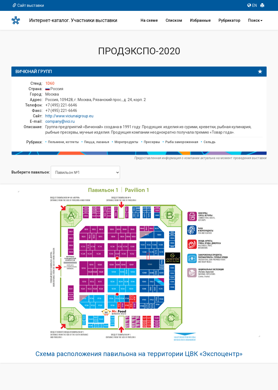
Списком (174, 20)
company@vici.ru (60, 121)
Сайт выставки (28, 5)
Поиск (255, 20)
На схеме (149, 20)
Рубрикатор (229, 20)
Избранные (200, 20)
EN (252, 5)
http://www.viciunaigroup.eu (69, 116)
